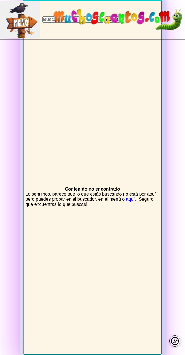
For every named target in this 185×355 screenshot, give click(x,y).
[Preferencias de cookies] (174, 341)
